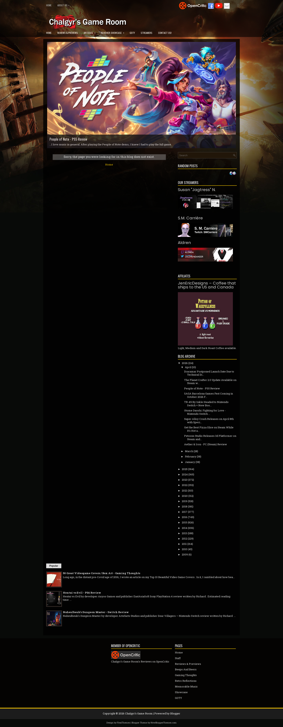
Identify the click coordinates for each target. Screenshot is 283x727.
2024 (185, 474)
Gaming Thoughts (186, 675)
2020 (185, 496)
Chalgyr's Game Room (139, 713)
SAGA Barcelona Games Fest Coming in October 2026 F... (208, 395)
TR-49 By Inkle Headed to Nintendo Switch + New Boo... (206, 403)
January (190, 462)
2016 (184, 517)
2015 (184, 522)
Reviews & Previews (67, 32)
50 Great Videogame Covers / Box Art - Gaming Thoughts (101, 573)
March (189, 451)
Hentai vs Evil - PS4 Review (82, 592)
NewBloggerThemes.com (163, 722)
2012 (184, 538)
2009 (185, 554)
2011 (184, 544)
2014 (184, 528)
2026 (185, 363)
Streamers (146, 32)
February (190, 456)
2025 (184, 469)
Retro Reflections (186, 681)
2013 (184, 533)
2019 (184, 501)
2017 (184, 512)
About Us (64, 4)
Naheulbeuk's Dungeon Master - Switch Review (96, 612)
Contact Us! (165, 32)
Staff (178, 658)
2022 (184, 485)
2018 (184, 506)
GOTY (132, 32)
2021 (184, 490)
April (188, 367)
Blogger (175, 713)
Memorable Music (186, 686)
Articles (91, 31)
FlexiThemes (123, 722)
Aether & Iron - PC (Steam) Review (205, 444)
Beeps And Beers (186, 669)
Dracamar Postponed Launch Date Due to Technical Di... (209, 373)
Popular (53, 565)
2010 (184, 549)
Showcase (181, 692)
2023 (184, 479)
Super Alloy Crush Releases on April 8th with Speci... (209, 420)
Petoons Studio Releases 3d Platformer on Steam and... (210, 437)
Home (48, 5)
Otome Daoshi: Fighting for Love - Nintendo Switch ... (205, 412)
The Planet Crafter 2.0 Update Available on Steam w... (210, 381)
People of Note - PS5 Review (68, 139)
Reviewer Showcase (114, 31)
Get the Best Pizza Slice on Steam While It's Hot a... (208, 429)
